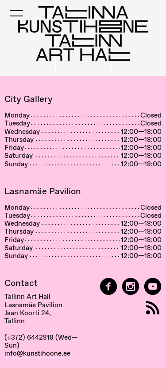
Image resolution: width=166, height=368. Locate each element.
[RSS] (153, 308)
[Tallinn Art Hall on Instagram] (130, 287)
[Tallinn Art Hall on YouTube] (153, 287)
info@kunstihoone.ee (37, 353)
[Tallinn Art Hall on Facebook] (108, 287)
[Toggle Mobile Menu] (16, 13)
